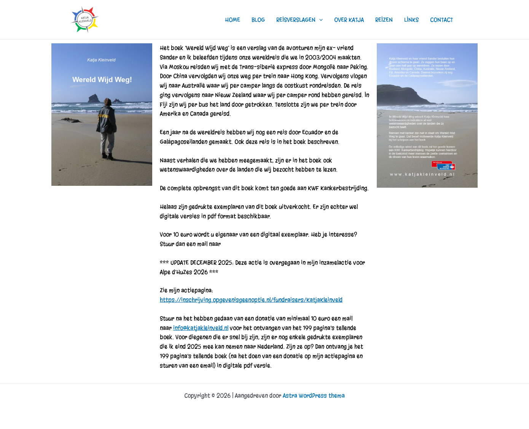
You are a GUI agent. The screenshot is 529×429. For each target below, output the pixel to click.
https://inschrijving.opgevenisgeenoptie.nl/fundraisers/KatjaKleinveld (251, 300)
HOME (232, 20)
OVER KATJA (349, 20)
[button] (319, 20)
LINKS (411, 20)
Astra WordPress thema (314, 395)
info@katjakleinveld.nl (200, 328)
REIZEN (384, 20)
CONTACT (441, 20)
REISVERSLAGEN (299, 20)
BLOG (258, 20)
